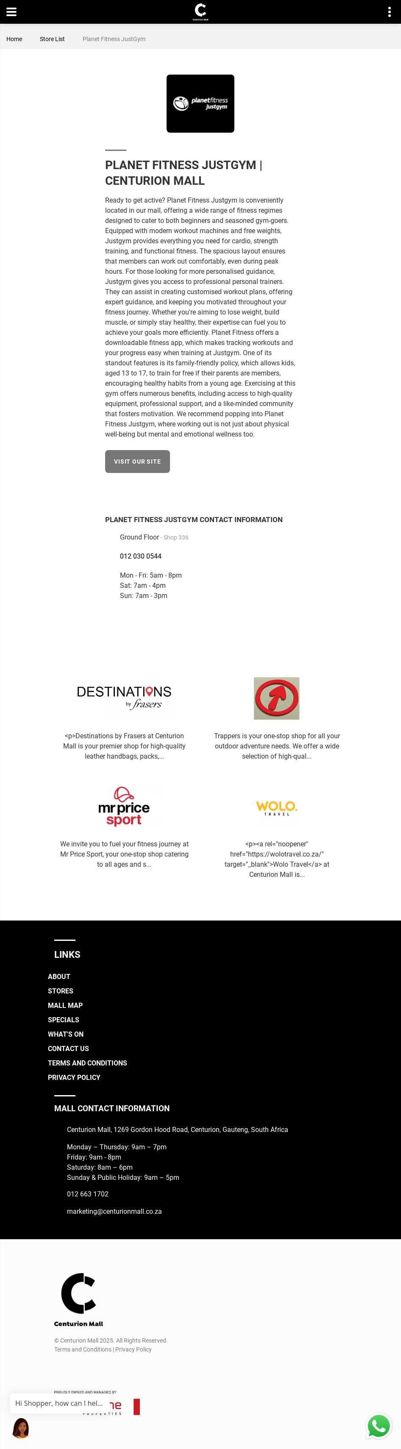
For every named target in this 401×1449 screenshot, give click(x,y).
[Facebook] (290, 489)
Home (14, 39)
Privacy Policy (74, 1078)
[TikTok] (91, 1369)
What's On (66, 1034)
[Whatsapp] (107, 1369)
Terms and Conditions (87, 1063)
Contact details (385, 12)
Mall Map (65, 1005)
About (59, 977)
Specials (63, 1020)
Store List (52, 39)
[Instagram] (75, 1369)
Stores (60, 991)
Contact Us (68, 1049)
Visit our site (137, 461)
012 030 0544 (141, 556)
